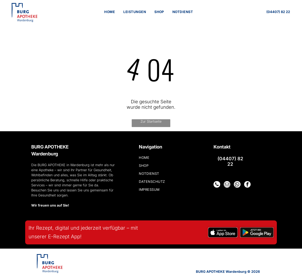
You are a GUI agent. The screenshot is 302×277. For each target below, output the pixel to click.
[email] (226, 184)
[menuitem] (109, 12)
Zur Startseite (151, 121)
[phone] (216, 184)
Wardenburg (44, 153)
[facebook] (246, 184)
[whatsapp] (236, 184)
